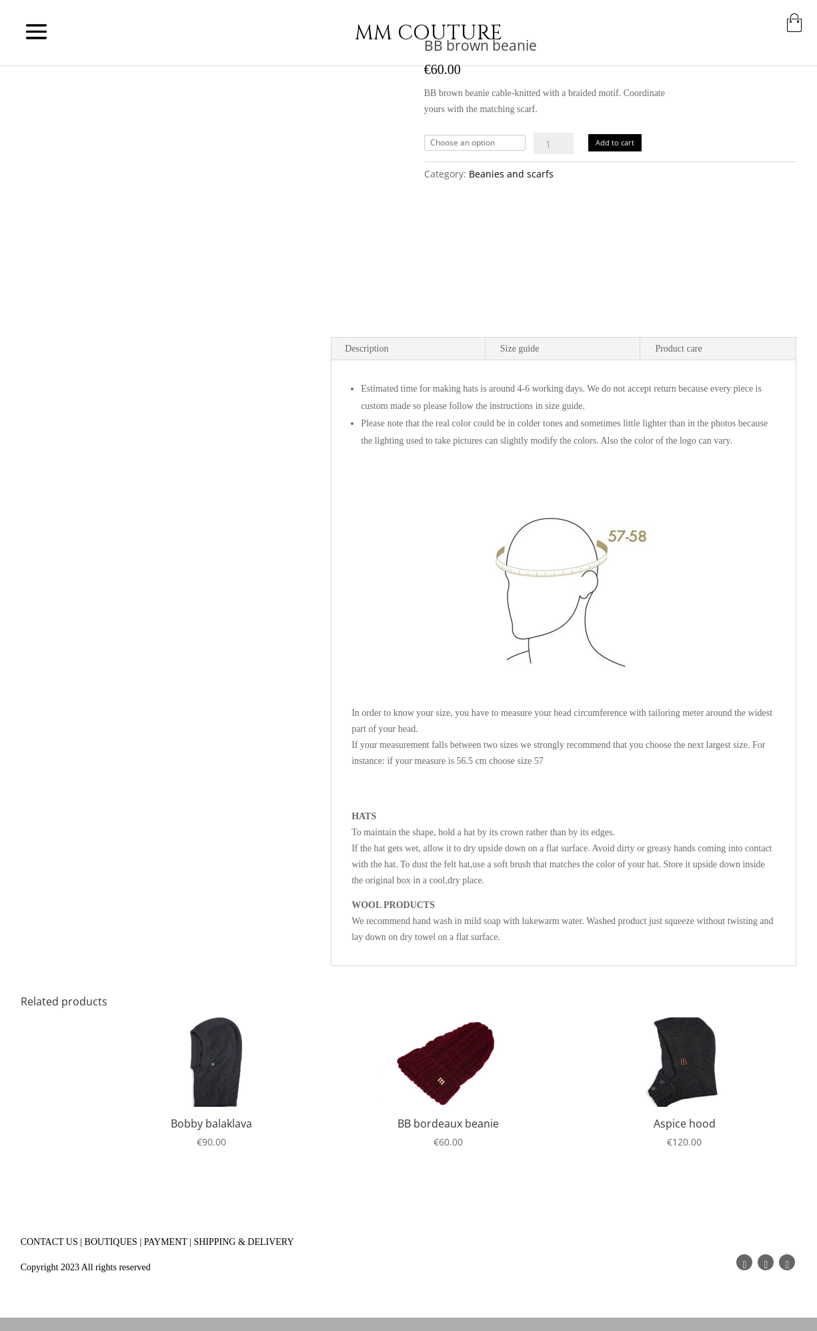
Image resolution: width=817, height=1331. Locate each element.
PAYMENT (165, 1242)
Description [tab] (366, 349)
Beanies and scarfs (511, 173)
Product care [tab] (678, 349)
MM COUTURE (428, 33)
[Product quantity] (554, 143)
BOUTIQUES (111, 1242)
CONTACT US (49, 1242)
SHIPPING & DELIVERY (243, 1242)
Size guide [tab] (520, 349)
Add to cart (615, 142)
